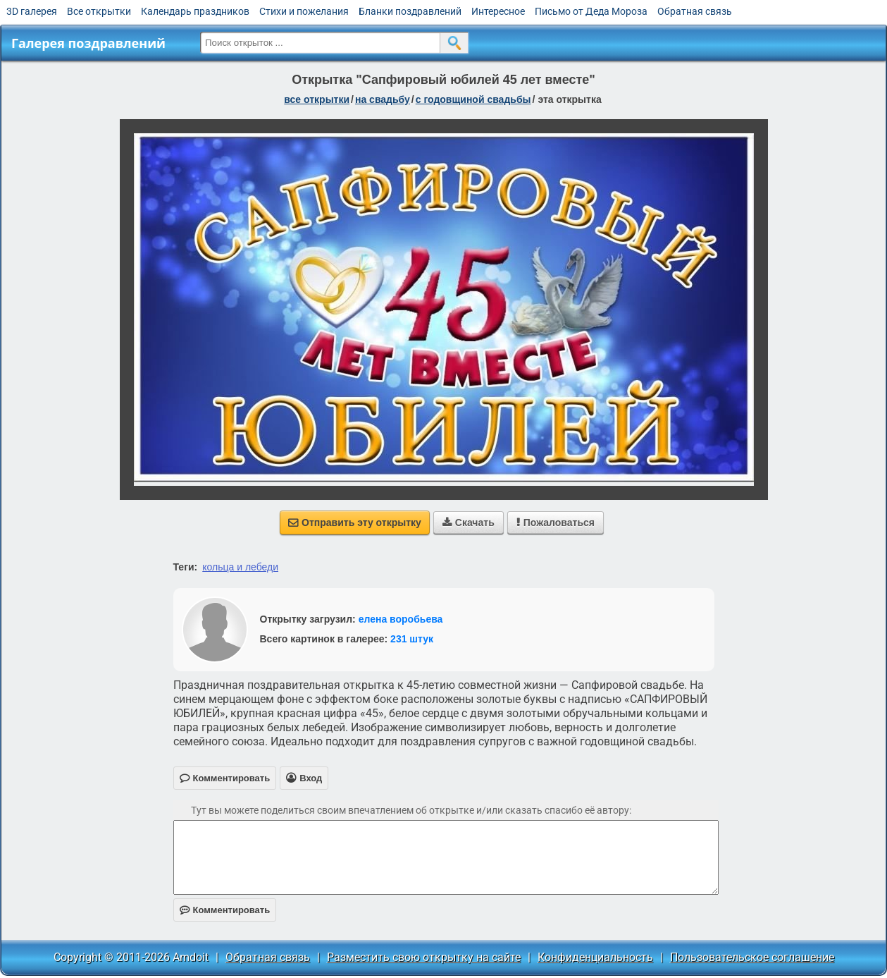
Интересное (498, 11)
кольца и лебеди (240, 567)
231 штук (411, 638)
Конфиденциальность (595, 957)
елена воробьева (401, 619)
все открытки (316, 99)
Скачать (468, 522)
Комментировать (225, 910)
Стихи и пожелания (304, 11)
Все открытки (99, 11)
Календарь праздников (195, 11)
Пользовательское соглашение (752, 957)
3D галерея (31, 11)
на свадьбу (382, 99)
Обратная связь (694, 11)
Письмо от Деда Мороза (591, 11)
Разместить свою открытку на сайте (424, 957)
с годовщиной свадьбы (473, 99)
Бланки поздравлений (410, 11)
